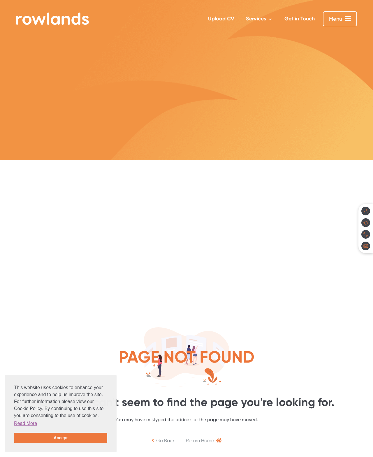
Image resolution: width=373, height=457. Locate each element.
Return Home (203, 440)
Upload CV (221, 18)
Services (256, 18)
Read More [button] (25, 423)
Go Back (163, 440)
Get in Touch (299, 18)
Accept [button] (61, 437)
